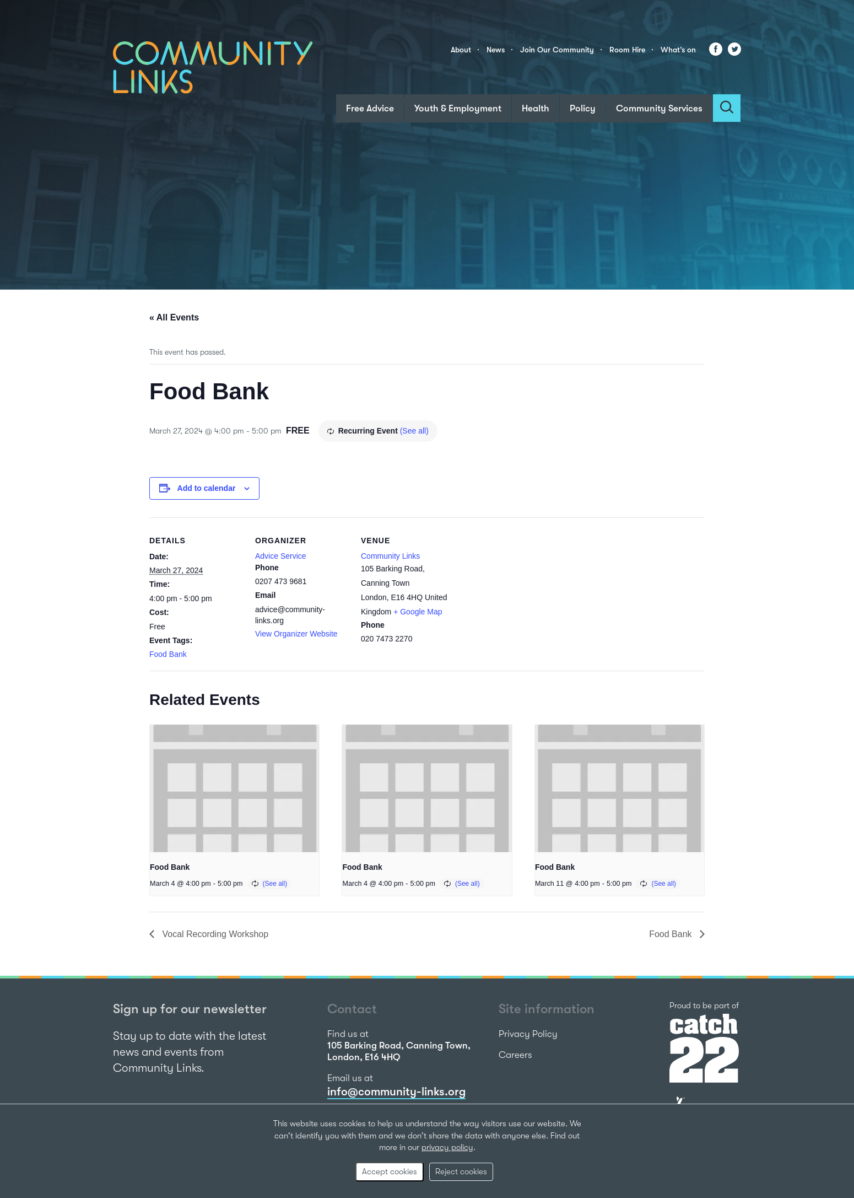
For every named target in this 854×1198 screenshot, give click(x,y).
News (496, 49)
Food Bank (168, 654)
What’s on (678, 49)
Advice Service (280, 556)
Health (535, 108)
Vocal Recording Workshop (214, 934)
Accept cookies (389, 1171)
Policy (583, 108)
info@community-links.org (396, 1091)
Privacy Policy (528, 1034)
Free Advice (370, 108)
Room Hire (627, 49)
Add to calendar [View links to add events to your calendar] (206, 488)
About (461, 49)
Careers (515, 1055)
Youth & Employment (457, 108)
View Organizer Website (296, 633)
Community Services (659, 108)
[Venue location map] (525, 593)
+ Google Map (417, 611)
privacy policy (447, 1147)
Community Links (390, 556)
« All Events (174, 317)
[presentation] (234, 788)
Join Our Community (557, 49)
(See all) (414, 430)
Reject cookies (461, 1171)
